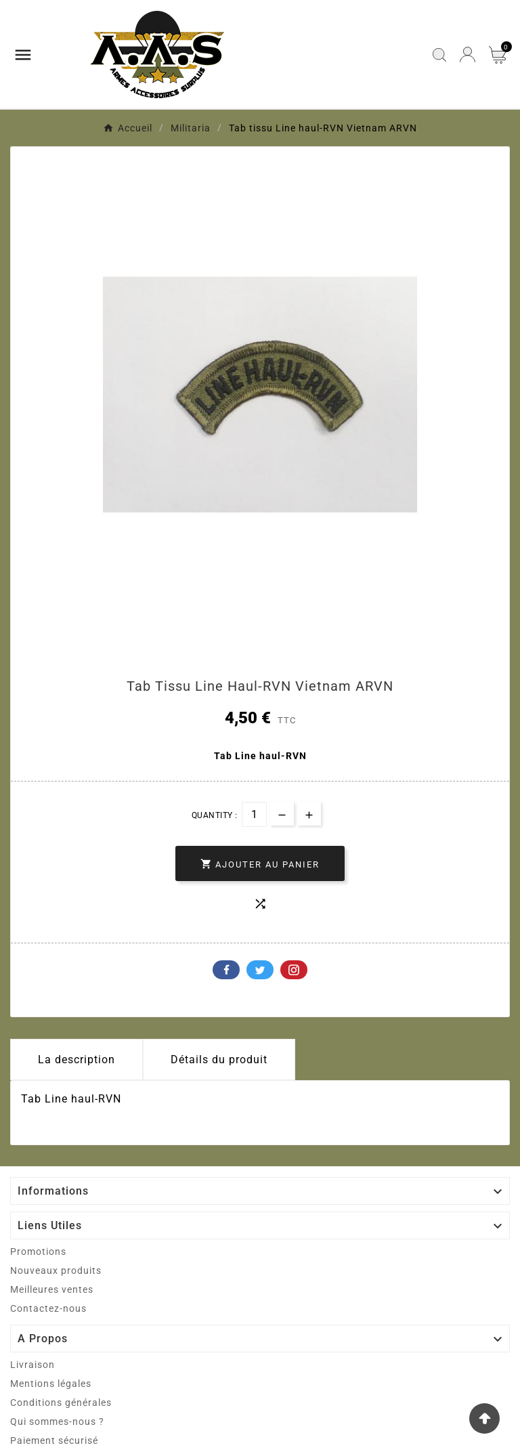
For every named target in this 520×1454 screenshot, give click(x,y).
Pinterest (293, 969)
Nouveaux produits (56, 1270)
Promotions (38, 1251)
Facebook (226, 969)
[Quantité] (254, 814)
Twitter (260, 969)
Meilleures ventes (51, 1289)
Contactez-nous (48, 1308)
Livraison (32, 1364)
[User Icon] (467, 54)
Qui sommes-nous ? (57, 1421)
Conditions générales (61, 1402)
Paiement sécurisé (54, 1440)
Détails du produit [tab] (219, 1059)
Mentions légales (50, 1383)
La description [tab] (76, 1059)
